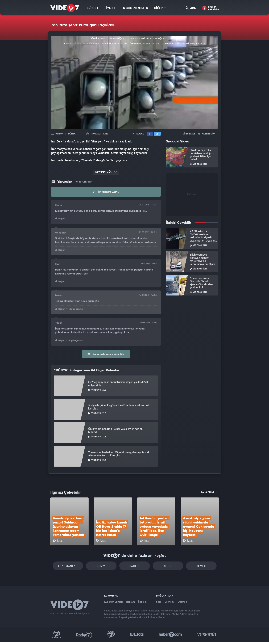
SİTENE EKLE (187, 134)
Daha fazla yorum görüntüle (105, 354)
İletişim (142, 601)
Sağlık (134, 566)
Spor (168, 566)
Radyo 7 (84, 634)
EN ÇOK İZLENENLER (135, 8)
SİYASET (110, 8)
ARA (191, 8)
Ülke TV (137, 634)
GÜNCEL (92, 8)
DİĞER (160, 8)
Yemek (201, 566)
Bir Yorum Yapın (105, 192)
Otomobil (183, 601)
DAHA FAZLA (209, 491)
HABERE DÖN (206, 134)
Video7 (59, 134)
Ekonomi (169, 601)
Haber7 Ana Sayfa (210, 8)
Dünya (101, 566)
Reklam (130, 601)
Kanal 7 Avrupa (111, 634)
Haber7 (170, 634)
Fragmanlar (67, 566)
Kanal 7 (56, 634)
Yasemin (207, 634)
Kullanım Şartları (113, 601)
